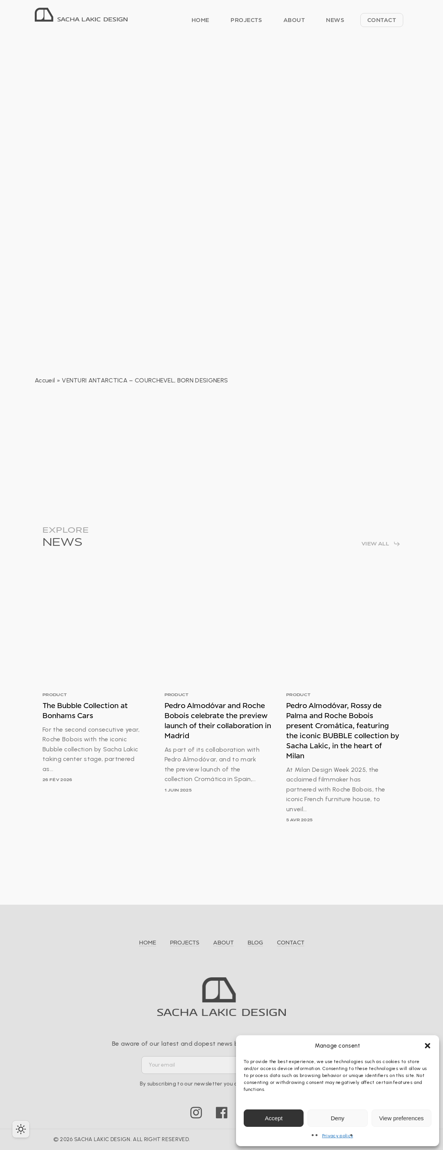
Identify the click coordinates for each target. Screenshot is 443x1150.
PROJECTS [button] (184, 942)
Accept (274, 1118)
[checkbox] (20, 1129)
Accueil (45, 380)
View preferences (401, 1118)
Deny (337, 1118)
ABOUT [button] (223, 942)
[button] (427, 1046)
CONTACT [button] (290, 942)
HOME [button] (147, 942)
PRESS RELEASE (218, 61)
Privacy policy (337, 1135)
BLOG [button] (255, 942)
